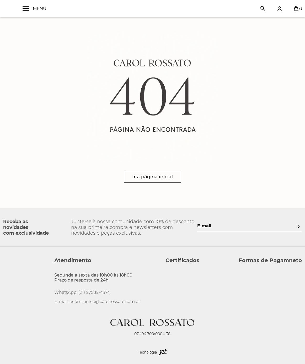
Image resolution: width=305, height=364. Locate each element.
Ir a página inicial (152, 177)
